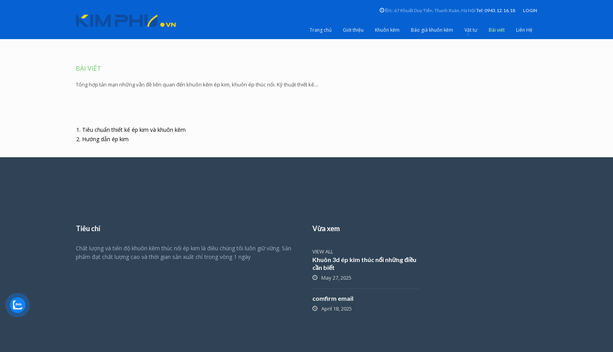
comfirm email (332, 298)
